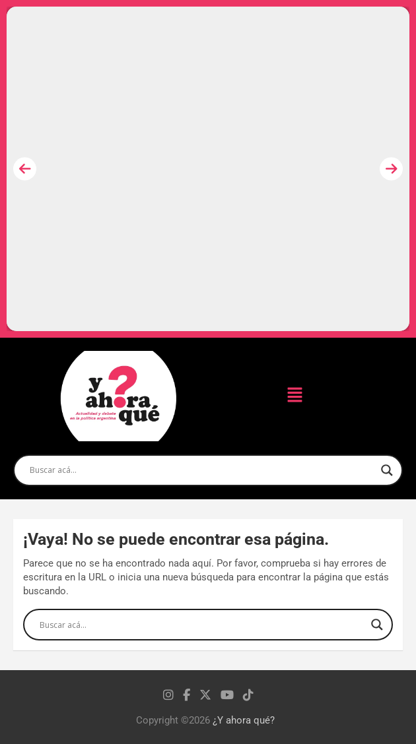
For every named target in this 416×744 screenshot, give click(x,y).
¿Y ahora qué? (244, 720)
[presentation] (24, 169)
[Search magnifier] (387, 470)
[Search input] (202, 470)
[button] (294, 395)
